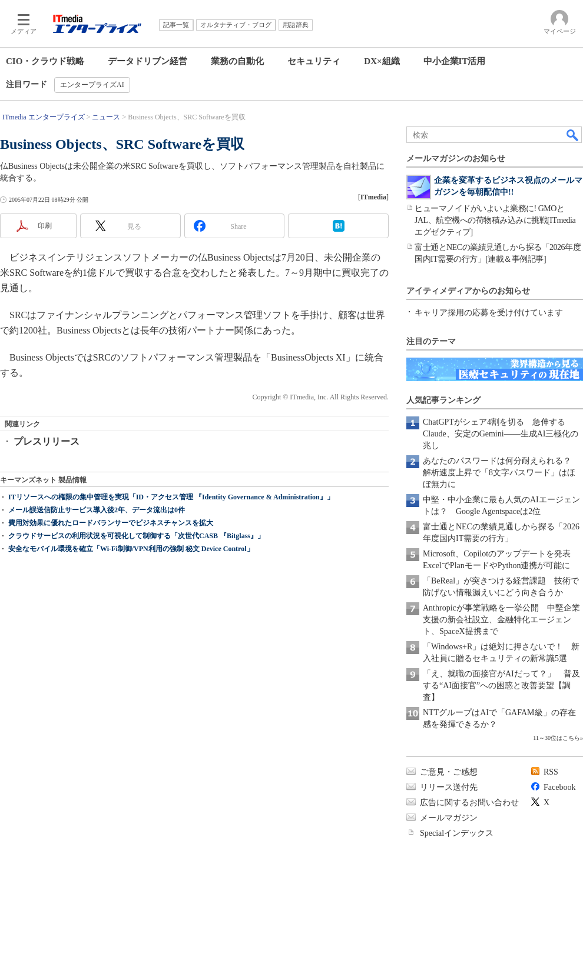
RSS (551, 772)
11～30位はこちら (556, 738)
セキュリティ (313, 61)
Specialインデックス (456, 833)
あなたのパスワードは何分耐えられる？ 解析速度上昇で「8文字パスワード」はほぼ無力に (501, 472)
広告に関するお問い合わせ (469, 802)
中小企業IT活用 (454, 61)
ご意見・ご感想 (449, 772)
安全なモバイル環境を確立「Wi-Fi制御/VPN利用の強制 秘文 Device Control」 (131, 549)
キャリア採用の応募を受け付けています (489, 312)
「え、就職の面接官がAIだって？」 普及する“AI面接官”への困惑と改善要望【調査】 (501, 685)
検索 (573, 134)
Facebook (559, 787)
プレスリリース (47, 441)
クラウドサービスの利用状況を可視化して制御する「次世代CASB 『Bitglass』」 (136, 536)
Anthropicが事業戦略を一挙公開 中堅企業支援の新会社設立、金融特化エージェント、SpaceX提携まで (501, 619)
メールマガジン (449, 817)
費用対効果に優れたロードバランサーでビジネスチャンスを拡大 (110, 523)
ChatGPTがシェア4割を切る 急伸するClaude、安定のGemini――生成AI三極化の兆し (500, 434)
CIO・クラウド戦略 (45, 61)
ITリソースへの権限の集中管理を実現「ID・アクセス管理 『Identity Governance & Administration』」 (171, 497)
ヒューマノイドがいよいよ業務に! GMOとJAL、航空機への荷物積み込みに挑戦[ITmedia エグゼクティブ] (495, 220)
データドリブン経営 (147, 61)
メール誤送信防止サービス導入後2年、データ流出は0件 (96, 510)
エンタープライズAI (92, 85)
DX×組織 (381, 61)
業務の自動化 (237, 61)
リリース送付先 (449, 787)
